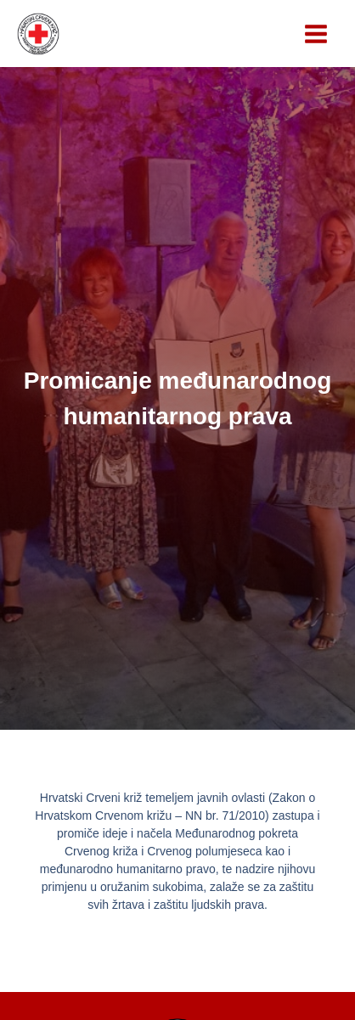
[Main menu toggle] (316, 34)
